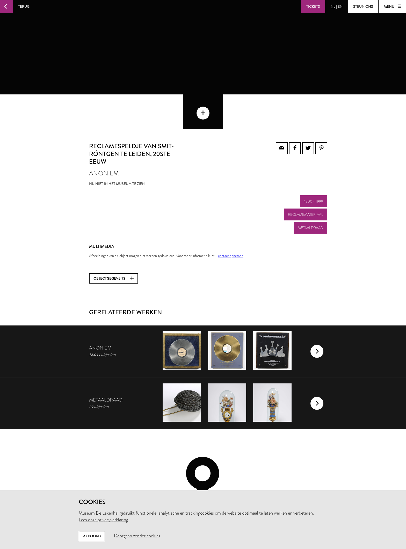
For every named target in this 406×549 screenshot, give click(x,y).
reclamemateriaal (305, 179)
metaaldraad (310, 192)
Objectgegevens (113, 243)
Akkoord (92, 536)
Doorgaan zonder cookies (137, 535)
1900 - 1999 (313, 166)
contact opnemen (230, 220)
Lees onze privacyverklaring (103, 519)
